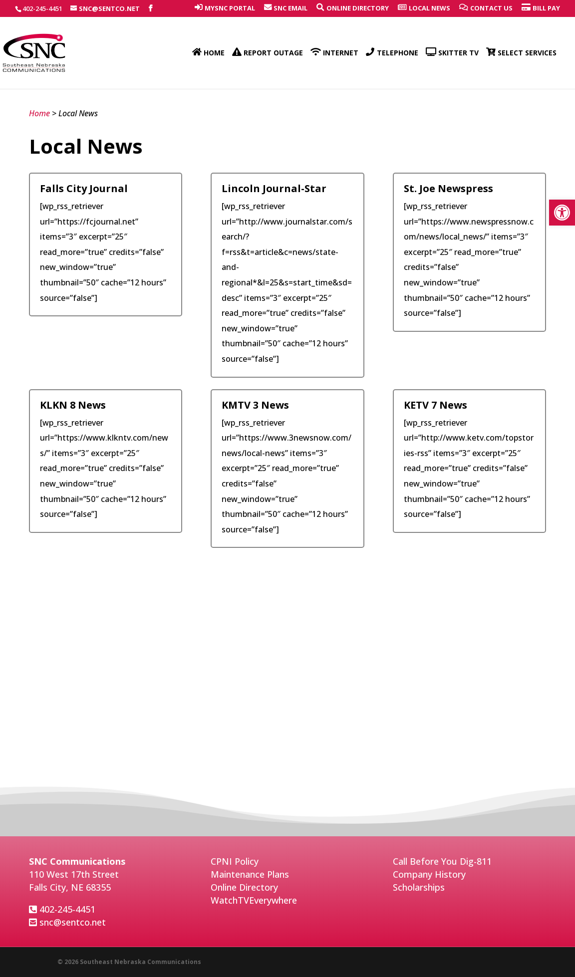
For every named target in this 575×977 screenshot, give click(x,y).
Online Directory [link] (244, 887)
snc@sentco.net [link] (72, 922)
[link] (562, 213)
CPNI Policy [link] (235, 861)
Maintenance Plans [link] (250, 874)
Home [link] (39, 113)
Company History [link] (429, 874)
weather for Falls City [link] (287, 814)
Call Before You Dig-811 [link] (442, 861)
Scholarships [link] (419, 887)
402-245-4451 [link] (67, 909)
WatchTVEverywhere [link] (254, 900)
